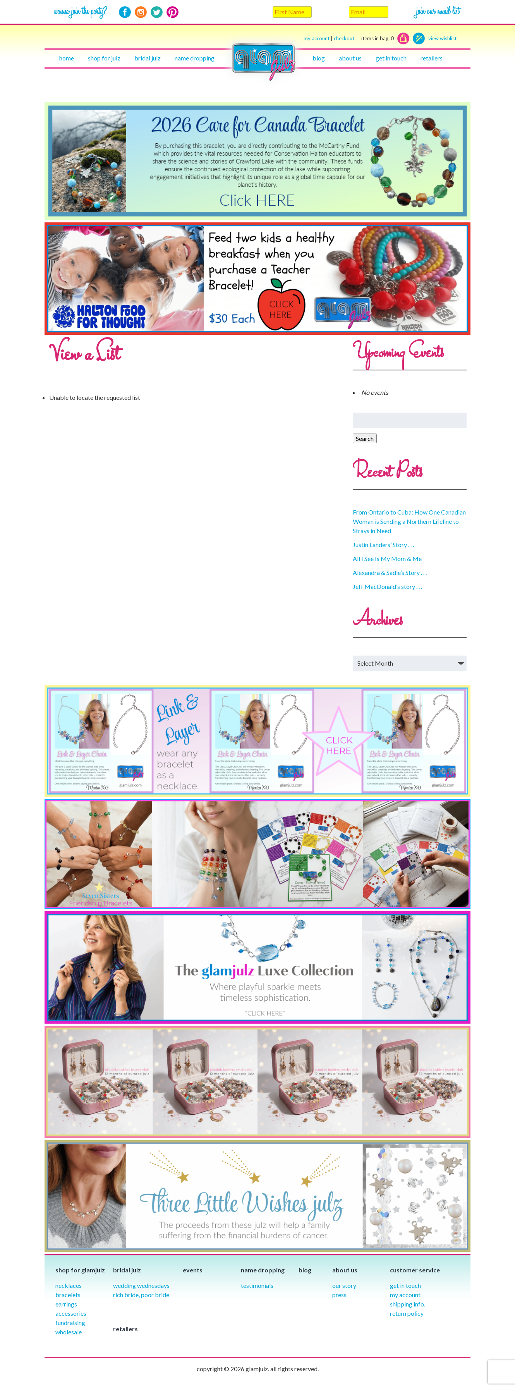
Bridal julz (147, 58)
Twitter (157, 12)
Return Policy (407, 1313)
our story (344, 1285)
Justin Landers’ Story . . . (383, 544)
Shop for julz (104, 58)
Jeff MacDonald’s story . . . (387, 586)
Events (193, 1270)
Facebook (125, 12)
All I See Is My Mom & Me (387, 558)
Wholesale (68, 1332)
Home (66, 58)
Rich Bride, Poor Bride (141, 1294)
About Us (350, 58)
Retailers (432, 58)
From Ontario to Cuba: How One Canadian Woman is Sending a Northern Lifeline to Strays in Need (409, 521)
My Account (405, 1294)
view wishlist (442, 38)
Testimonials (257, 1285)
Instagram (141, 12)
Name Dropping (195, 58)
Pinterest (173, 12)
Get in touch (391, 58)
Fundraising (70, 1322)
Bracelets (68, 1294)
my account (317, 38)
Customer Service (415, 1270)
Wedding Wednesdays (141, 1285)
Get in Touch (405, 1285)
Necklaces (68, 1285)
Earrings (66, 1304)
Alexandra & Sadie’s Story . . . (390, 572)
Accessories (70, 1313)
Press (339, 1294)
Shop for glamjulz (80, 1270)
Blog (318, 58)
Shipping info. (407, 1304)
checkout (364, 39)
